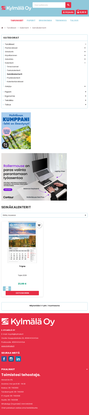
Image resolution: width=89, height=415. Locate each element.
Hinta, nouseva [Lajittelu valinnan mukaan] (9, 215)
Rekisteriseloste (33, 412)
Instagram (11, 354)
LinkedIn (18, 354)
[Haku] (51, 5)
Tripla (22, 266)
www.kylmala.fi (7, 342)
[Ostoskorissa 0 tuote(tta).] (82, 12)
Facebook (4, 354)
